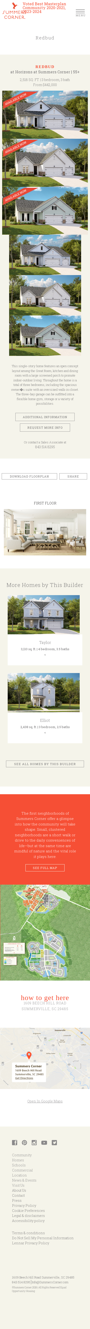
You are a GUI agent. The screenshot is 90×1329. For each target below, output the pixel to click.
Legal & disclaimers (28, 1215)
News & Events (24, 1180)
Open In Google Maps (45, 1101)
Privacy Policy (24, 1205)
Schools (19, 1165)
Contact (18, 1195)
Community (22, 1155)
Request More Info (45, 427)
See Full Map (45, 868)
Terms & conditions (28, 1233)
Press (17, 1200)
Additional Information (45, 417)
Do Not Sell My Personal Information (43, 1238)
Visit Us (18, 1185)
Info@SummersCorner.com (50, 1282)
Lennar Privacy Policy (30, 1243)
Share (73, 476)
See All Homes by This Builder (45, 764)
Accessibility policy (28, 1220)
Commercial (22, 1170)
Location (19, 1175)
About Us (19, 1190)
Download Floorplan (29, 476)
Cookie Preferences (28, 1210)
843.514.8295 (45, 447)
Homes (18, 1160)
